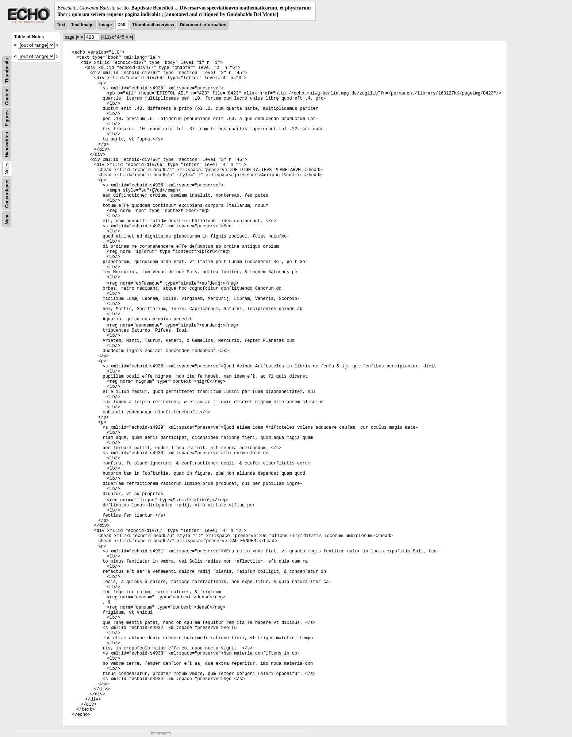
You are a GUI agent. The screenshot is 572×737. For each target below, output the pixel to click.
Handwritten (6, 144)
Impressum (160, 733)
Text (61, 24)
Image (105, 24)
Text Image (82, 24)
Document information (203, 24)
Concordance (6, 194)
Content (6, 97)
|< (77, 37)
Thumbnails (6, 70)
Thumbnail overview (153, 24)
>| (131, 37)
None (6, 218)
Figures (6, 118)
